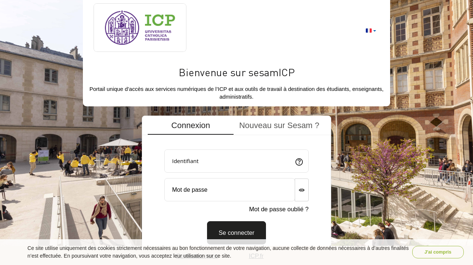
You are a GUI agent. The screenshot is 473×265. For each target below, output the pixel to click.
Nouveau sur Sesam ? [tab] (279, 125)
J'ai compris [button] (437, 252)
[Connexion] (236, 232)
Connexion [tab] (190, 125)
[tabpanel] (236, 194)
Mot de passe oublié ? (278, 209)
